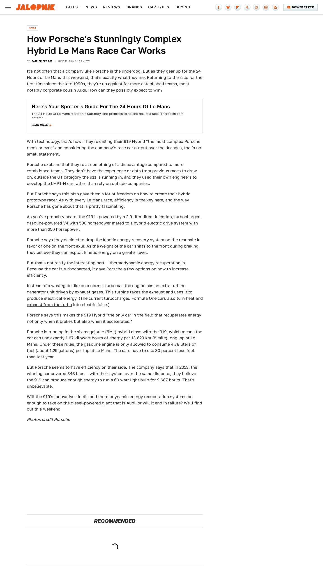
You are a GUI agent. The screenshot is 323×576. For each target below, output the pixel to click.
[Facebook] (218, 7)
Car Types (158, 7)
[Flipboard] (237, 7)
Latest (73, 7)
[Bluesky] (228, 7)
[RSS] (275, 7)
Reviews (111, 7)
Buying (182, 7)
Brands (134, 7)
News (91, 7)
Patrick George (42, 61)
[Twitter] (247, 7)
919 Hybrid (134, 141)
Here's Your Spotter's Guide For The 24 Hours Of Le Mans (101, 106)
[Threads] (256, 7)
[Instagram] (266, 7)
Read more (40, 125)
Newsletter (300, 7)
